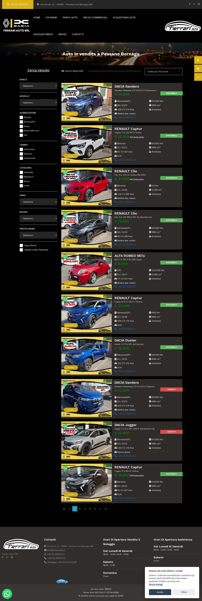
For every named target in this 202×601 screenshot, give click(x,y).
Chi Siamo (51, 17)
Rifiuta (184, 592)
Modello (24, 96)
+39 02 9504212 (17, 4)
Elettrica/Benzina (31, 130)
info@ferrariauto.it (54, 550)
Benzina (27, 117)
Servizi (62, 34)
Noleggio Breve (43, 34)
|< (64, 508)
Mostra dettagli (156, 584)
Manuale (28, 153)
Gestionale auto (102, 596)
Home (37, 17)
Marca (23, 79)
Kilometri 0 (29, 177)
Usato (26, 185)
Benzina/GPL (29, 122)
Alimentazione (28, 113)
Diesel (26, 126)
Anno (23, 195)
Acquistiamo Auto (124, 17)
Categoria (25, 168)
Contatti (78, 34)
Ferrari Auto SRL (10, 553)
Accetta (160, 592)
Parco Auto (70, 17)
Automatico (29, 149)
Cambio (24, 145)
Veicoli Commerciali (95, 17)
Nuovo (27, 181)
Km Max (23, 212)
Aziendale (28, 172)
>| (105, 508)
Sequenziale (29, 158)
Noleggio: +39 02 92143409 (60, 562)
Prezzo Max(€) (27, 228)
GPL (25, 135)
